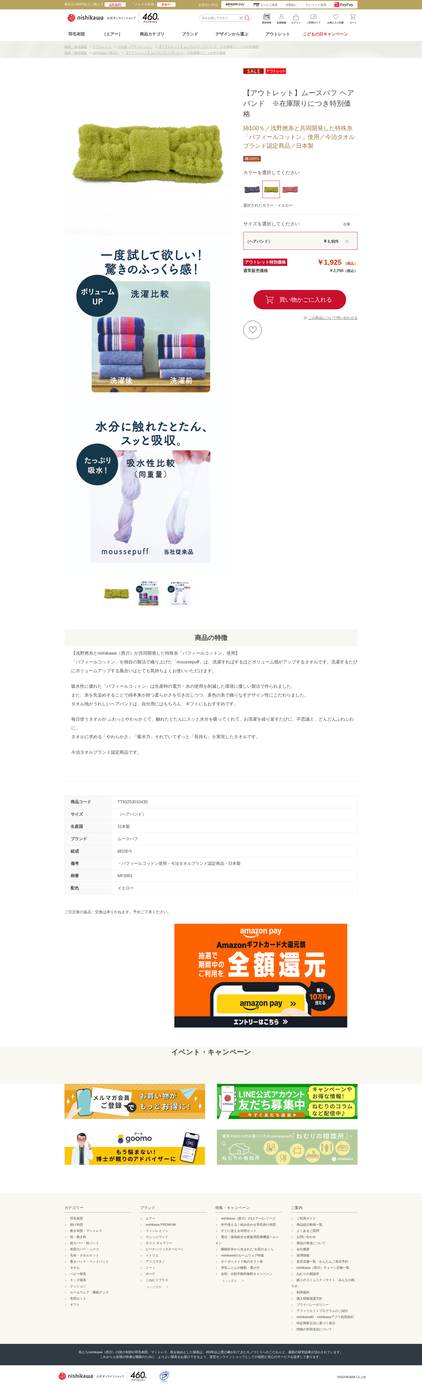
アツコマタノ (155, 1261)
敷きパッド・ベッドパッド (89, 1261)
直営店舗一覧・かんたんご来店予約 (322, 1261)
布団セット (78, 1298)
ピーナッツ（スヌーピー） (165, 1249)
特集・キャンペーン (232, 1207)
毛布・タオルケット (84, 1255)
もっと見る (154, 1286)
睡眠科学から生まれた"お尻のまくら (247, 1249)
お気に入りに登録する (252, 330)
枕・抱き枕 (78, 1237)
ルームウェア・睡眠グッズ (89, 1292)
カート (353, 17)
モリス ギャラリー (159, 1243)
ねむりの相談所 (308, 1274)
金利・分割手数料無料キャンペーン (247, 1274)
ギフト (75, 1304)
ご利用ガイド (314, 17)
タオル (75, 1267)
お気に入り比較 (335, 17)
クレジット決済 (316, 4)
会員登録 (281, 17)
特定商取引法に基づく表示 (316, 1323)
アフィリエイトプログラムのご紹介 (322, 1310)
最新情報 (266, 17)
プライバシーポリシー (313, 1304)
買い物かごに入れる (305, 299)
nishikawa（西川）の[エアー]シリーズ (248, 1218)
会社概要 (303, 1249)
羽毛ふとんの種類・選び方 (240, 1267)
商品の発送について (311, 1243)
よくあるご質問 (308, 1230)
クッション (78, 1286)
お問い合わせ (306, 1237)
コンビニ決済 (269, 4)
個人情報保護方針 (309, 1298)
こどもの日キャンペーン (325, 34)
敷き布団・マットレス (86, 1230)
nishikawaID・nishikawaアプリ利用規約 (325, 1317)
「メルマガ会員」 (153, 4)
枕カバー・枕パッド (84, 1243)
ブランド (147, 1207)
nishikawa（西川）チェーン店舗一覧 (323, 1267)
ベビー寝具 (78, 1274)
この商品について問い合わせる (333, 318)
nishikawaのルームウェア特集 (242, 1255)
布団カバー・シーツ (84, 1249)
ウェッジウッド (157, 1237)
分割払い (291, 4)
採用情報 (303, 1255)
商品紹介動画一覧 (309, 1224)
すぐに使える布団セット (238, 1230)
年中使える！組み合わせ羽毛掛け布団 (248, 1224)
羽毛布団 (76, 34)
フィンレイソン (157, 1230)
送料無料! (115, 4)
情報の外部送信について (314, 1329)
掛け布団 (76, 1224)
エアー (150, 1218)
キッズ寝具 (78, 1280)
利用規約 (303, 1292)
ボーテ (150, 1274)
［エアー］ (112, 34)
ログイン (296, 17)
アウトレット (278, 34)
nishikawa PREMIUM (161, 1224)
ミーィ (150, 1267)
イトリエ (152, 1255)
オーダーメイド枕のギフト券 (242, 1261)
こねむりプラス (157, 1280)
